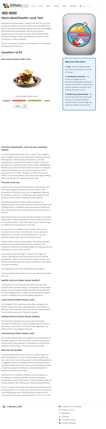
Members (73, 6)
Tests (33, 6)
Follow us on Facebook (71, 406)
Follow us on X (67, 410)
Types (48, 6)
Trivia (40, 6)
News (64, 6)
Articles (56, 6)
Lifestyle (13, 13)
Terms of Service (44, 395)
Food (5, 13)
